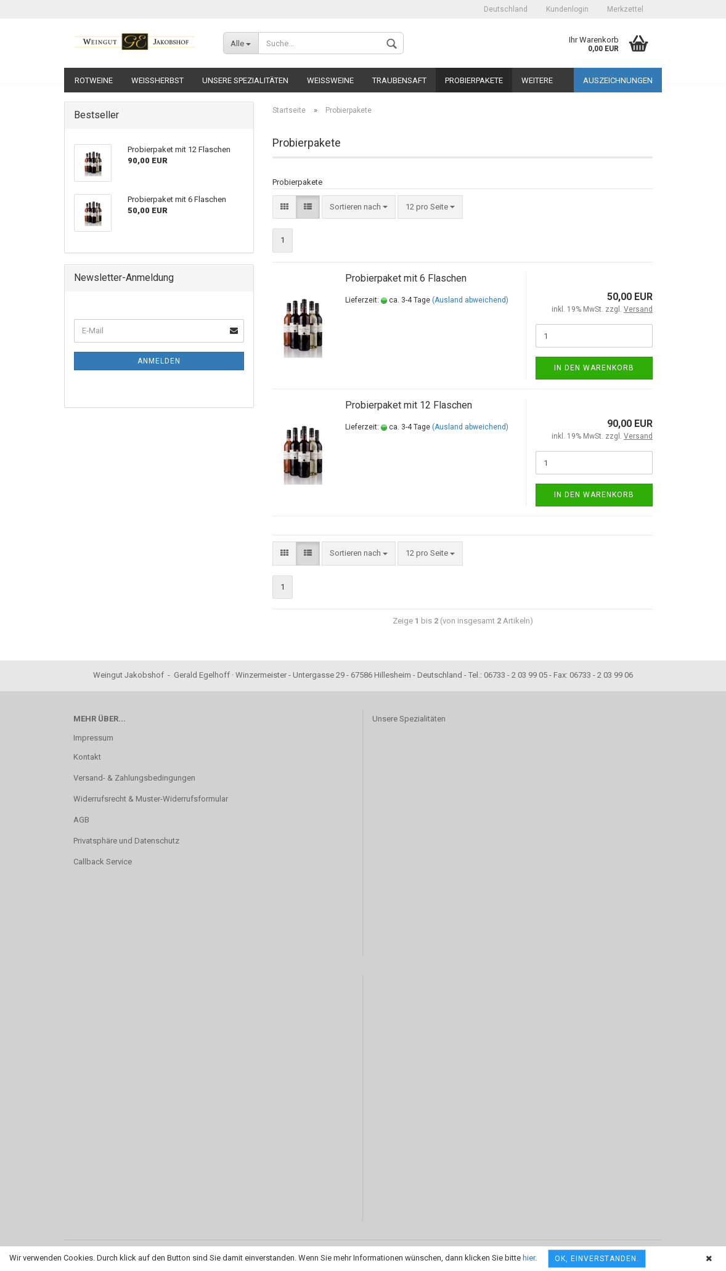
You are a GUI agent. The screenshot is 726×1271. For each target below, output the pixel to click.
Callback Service (102, 861)
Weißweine (330, 80)
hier (529, 1257)
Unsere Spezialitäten (245, 80)
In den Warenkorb (594, 367)
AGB (81, 819)
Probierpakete (474, 80)
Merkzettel (625, 9)
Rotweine (94, 80)
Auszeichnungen (618, 80)
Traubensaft (399, 80)
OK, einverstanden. (597, 1258)
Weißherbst (157, 80)
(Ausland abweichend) (470, 300)
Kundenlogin (567, 9)
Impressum (93, 737)
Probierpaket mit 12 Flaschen (408, 405)
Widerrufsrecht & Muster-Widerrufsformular (150, 798)
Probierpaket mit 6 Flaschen (406, 278)
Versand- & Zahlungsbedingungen (134, 777)
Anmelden (159, 361)
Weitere (537, 80)
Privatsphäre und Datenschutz (126, 840)
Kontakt (87, 756)
